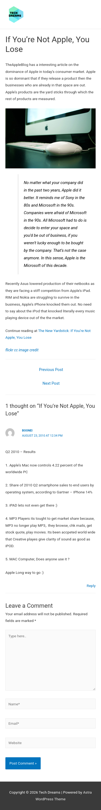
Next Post (51, 383)
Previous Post (51, 369)
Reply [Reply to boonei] (91, 585)
